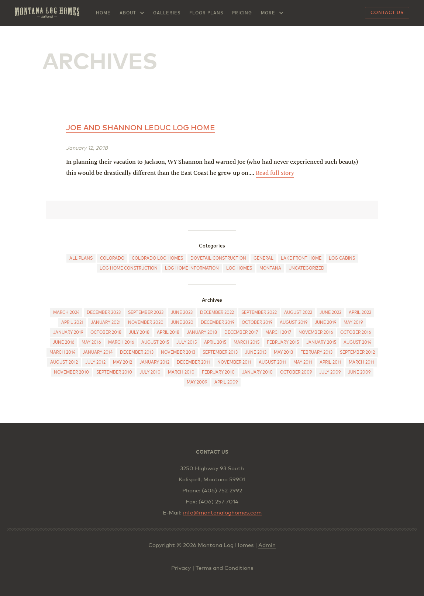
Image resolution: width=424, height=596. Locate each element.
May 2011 (302, 362)
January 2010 (257, 372)
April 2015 (215, 342)
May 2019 (353, 322)
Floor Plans (206, 13)
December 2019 (217, 322)
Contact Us (387, 13)
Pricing (242, 13)
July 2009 (330, 372)
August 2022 (298, 313)
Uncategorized (306, 268)
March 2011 (361, 362)
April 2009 (226, 382)
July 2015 (186, 342)
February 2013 (316, 352)
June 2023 (182, 313)
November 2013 (178, 352)
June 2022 (330, 313)
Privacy (181, 568)
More (268, 13)
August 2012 (64, 362)
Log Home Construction (129, 268)
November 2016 (316, 332)
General (263, 258)
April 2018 (168, 332)
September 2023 (145, 313)
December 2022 (217, 313)
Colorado (112, 258)
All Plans (81, 258)
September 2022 (259, 313)
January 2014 (98, 352)
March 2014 (62, 352)
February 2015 (283, 342)
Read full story (275, 173)
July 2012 (95, 362)
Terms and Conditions (224, 568)
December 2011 (193, 362)
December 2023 (104, 313)
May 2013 (283, 352)
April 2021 (72, 322)
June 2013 (255, 352)
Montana (270, 268)
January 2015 (321, 342)
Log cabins (342, 258)
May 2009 (197, 382)
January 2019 (68, 332)
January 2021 (106, 322)
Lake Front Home (301, 258)
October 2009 (296, 372)
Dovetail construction (218, 258)
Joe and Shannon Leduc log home (140, 128)
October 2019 (257, 322)
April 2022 (360, 313)
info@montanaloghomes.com (222, 513)
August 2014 (357, 342)
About (128, 13)
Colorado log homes (157, 258)
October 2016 (355, 332)
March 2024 (66, 313)
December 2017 (241, 332)
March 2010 (181, 372)
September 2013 (220, 352)
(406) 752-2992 (222, 490)
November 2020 (145, 322)
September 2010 (114, 372)
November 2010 (71, 372)
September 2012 (357, 352)
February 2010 (218, 372)
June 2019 (325, 322)
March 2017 (278, 332)
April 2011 (330, 362)
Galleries (166, 13)
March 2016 (121, 342)
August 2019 (293, 322)
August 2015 (155, 342)
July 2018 (139, 332)
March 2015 (246, 342)
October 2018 (105, 332)
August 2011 (272, 362)
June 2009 (359, 372)
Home (103, 13)
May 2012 (122, 362)
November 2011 (234, 362)
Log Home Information (192, 268)
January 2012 (154, 362)
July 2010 (150, 372)
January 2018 (202, 332)
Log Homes (239, 268)
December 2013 (137, 352)
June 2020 (182, 322)
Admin (267, 545)
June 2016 (63, 342)
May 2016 (91, 342)
